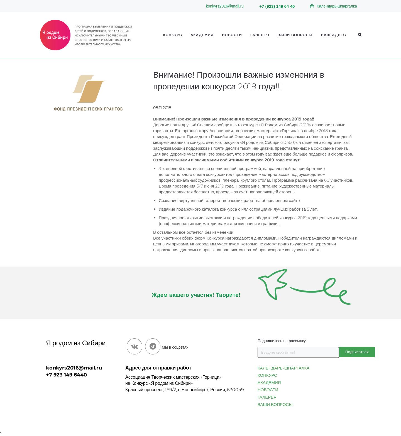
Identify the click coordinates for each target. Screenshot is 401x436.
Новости (232, 35)
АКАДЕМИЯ (269, 382)
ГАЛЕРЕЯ (267, 397)
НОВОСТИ (268, 389)
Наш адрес (333, 35)
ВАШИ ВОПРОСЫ (275, 404)
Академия (202, 35)
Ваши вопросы (295, 35)
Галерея (259, 35)
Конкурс (172, 35)
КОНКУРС (267, 375)
